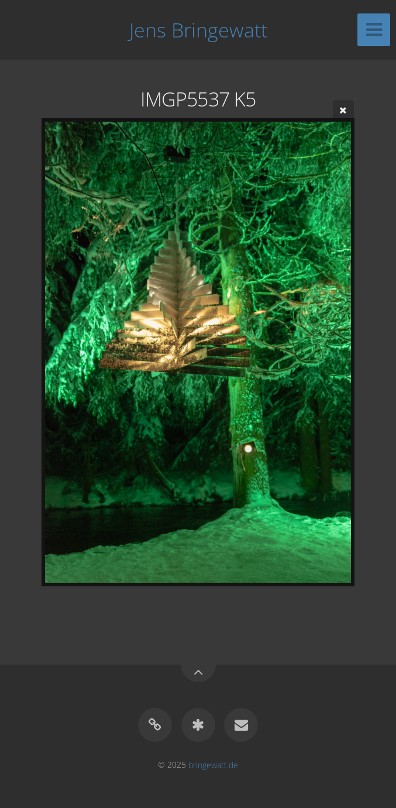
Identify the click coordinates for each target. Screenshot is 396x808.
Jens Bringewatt (198, 29)
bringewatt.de (213, 764)
